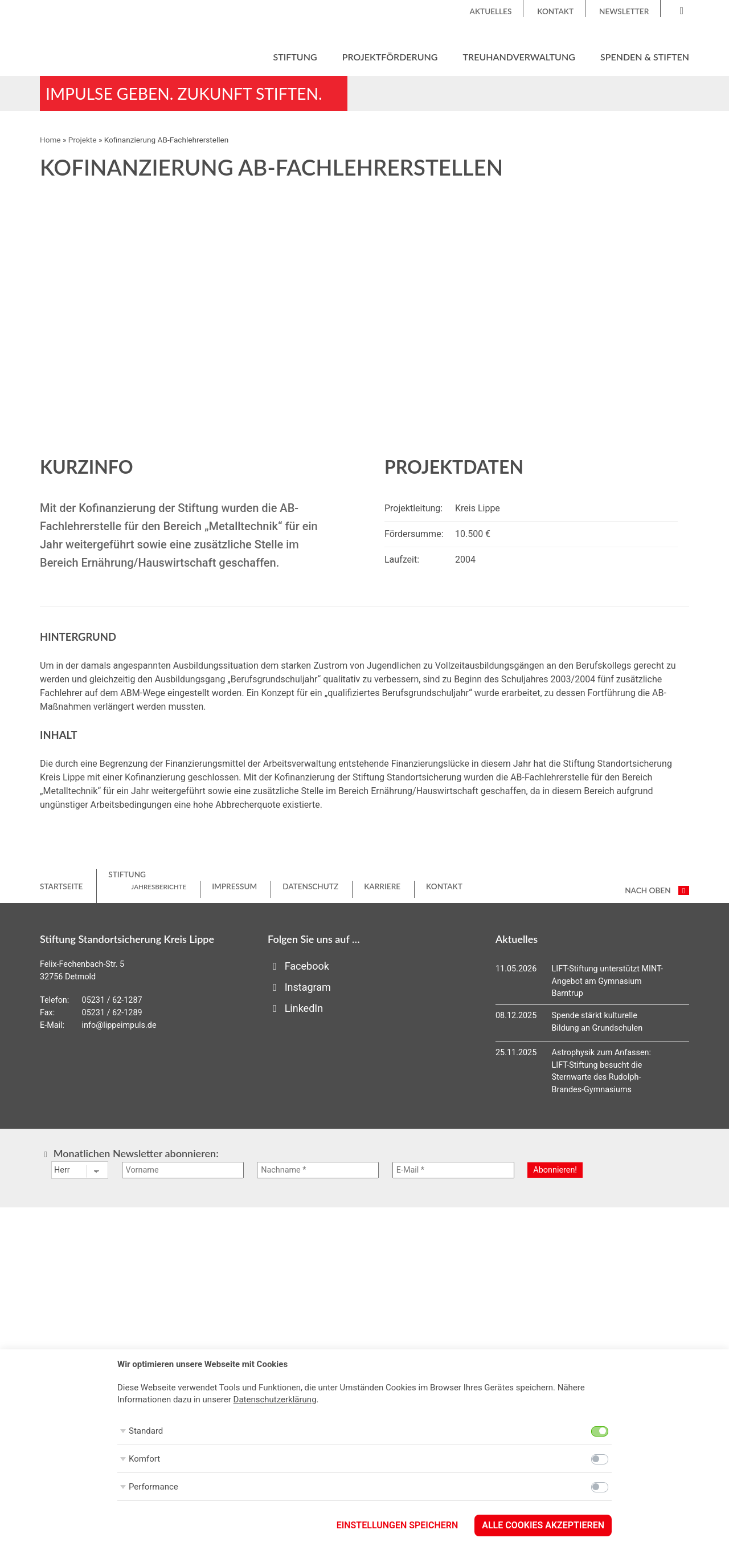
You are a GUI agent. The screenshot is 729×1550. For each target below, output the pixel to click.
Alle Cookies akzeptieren (543, 1525)
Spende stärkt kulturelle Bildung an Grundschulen (597, 1022)
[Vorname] (183, 1170)
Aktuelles (491, 11)
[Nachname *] (318, 1170)
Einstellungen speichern (397, 1525)
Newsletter (624, 11)
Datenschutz (310, 887)
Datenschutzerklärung (275, 1399)
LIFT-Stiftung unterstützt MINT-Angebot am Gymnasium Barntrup (607, 982)
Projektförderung (390, 56)
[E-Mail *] (453, 1170)
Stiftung (295, 56)
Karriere (382, 887)
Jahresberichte (158, 887)
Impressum (234, 887)
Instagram (299, 988)
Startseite (61, 887)
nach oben (657, 891)
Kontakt (555, 11)
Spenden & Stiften (644, 56)
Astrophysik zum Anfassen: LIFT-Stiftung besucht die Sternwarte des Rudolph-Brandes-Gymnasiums (601, 1071)
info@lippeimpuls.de (119, 1026)
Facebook (298, 967)
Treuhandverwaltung (519, 56)
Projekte (82, 140)
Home (50, 140)
